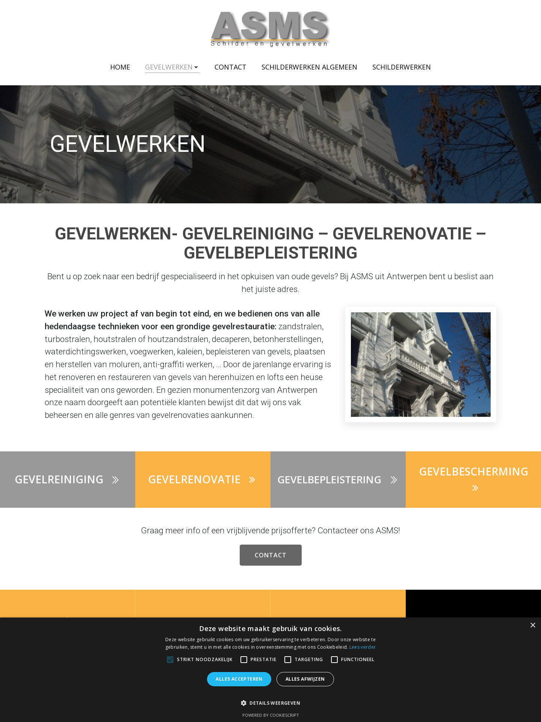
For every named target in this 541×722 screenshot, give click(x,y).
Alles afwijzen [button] (305, 679)
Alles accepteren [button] (239, 679)
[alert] (270, 670)
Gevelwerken (172, 66)
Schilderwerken (401, 66)
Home (120, 66)
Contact (230, 66)
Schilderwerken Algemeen (309, 66)
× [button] (532, 625)
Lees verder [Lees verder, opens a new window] (362, 647)
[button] (270, 699)
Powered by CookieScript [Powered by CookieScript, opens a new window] (270, 715)
